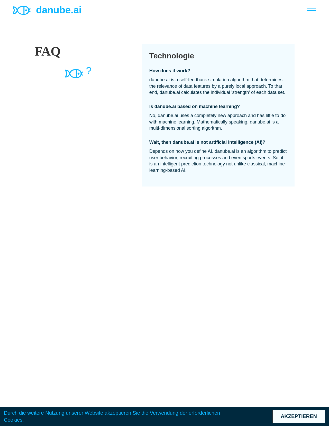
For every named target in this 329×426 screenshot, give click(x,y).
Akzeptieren (299, 416)
